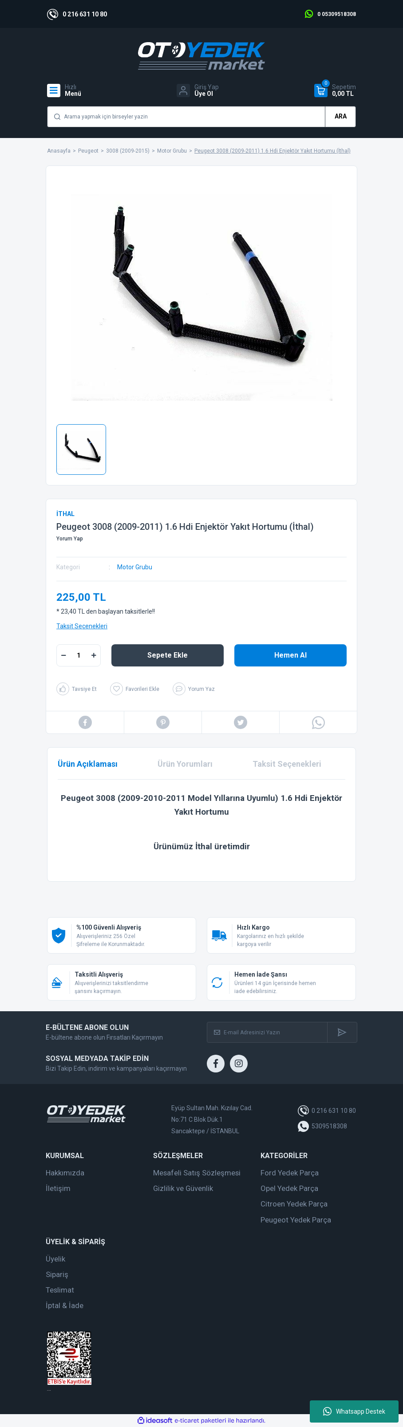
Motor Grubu (134, 567)
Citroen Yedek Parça (294, 1203)
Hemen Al (290, 655)
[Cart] (335, 90)
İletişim (58, 1188)
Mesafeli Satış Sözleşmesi (197, 1172)
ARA (341, 116)
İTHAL (65, 513)
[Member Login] (198, 90)
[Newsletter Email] (267, 1032)
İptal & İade (64, 1305)
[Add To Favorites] (134, 688)
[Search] (201, 116)
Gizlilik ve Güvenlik (183, 1188)
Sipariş (57, 1274)
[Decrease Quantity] (63, 655)
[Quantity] (78, 655)
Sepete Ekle (167, 655)
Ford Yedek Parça (290, 1172)
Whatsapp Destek (354, 1411)
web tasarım (49, 1390)
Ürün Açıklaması (88, 764)
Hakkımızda (65, 1172)
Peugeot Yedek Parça (296, 1219)
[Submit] (342, 1032)
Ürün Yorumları (185, 764)
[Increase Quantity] (93, 655)
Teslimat (60, 1289)
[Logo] (201, 56)
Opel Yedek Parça (289, 1188)
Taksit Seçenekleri (81, 626)
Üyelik (55, 1258)
